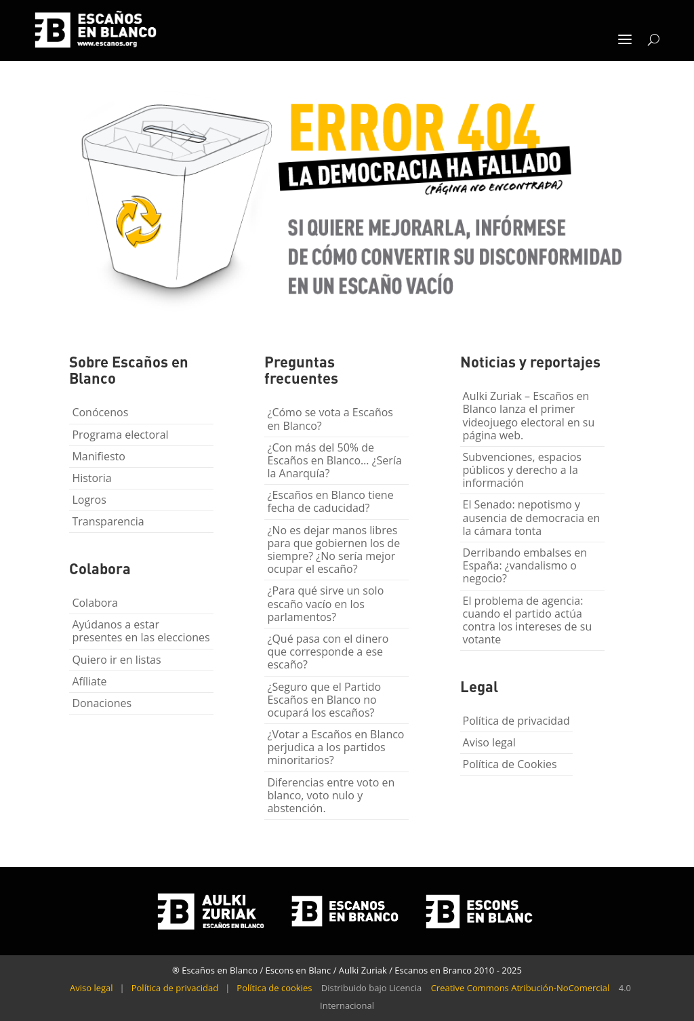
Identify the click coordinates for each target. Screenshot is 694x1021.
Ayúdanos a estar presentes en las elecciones (140, 631)
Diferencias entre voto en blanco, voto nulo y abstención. (330, 795)
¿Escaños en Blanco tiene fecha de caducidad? (330, 501)
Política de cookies (274, 988)
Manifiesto (98, 456)
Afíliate (89, 681)
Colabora (94, 602)
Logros (89, 499)
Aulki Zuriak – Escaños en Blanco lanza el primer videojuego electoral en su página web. (529, 415)
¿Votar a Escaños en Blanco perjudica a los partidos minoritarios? (335, 747)
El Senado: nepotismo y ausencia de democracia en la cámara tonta (531, 517)
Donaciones (101, 703)
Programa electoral (120, 434)
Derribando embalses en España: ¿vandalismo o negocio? (525, 565)
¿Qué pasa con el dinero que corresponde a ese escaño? (327, 651)
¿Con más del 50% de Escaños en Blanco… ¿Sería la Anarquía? (334, 460)
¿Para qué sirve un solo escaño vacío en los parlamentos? (325, 603)
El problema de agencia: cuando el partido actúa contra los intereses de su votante (527, 620)
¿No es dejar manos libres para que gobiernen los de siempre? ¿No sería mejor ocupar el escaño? (333, 550)
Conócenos (100, 412)
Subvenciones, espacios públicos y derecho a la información (522, 469)
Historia (91, 478)
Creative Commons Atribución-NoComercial (520, 988)
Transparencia (108, 521)
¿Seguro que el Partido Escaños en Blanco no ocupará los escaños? (324, 699)
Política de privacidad (516, 720)
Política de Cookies (510, 764)
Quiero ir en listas (116, 659)
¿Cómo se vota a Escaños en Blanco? (330, 419)
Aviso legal (489, 742)
